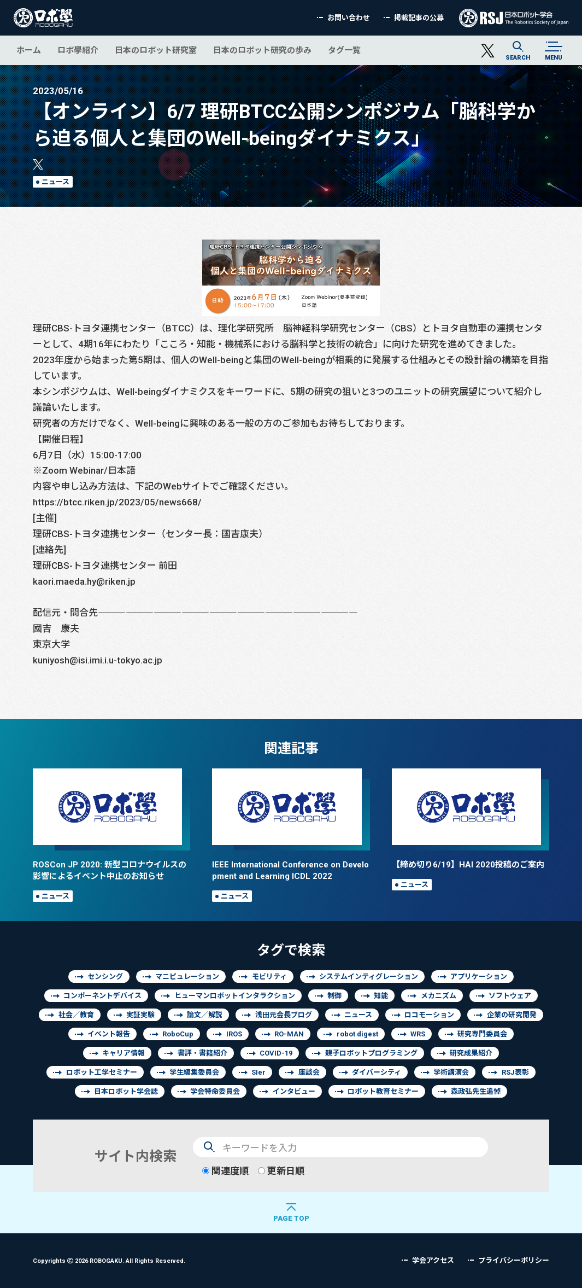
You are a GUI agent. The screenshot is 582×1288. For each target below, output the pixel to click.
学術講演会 (451, 1072)
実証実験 (140, 1014)
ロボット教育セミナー (383, 1091)
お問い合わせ (348, 17)
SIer (258, 1072)
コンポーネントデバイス (102, 995)
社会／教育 (76, 1014)
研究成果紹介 (471, 1053)
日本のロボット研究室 (156, 50)
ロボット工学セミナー (101, 1072)
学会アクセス (433, 1260)
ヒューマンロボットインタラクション (234, 995)
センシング (105, 976)
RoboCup (177, 1034)
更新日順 (281, 1170)
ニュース (55, 181)
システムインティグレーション (368, 976)
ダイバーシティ (376, 1072)
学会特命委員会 (215, 1091)
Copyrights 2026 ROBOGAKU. (109, 1260)
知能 (381, 995)
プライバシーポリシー (513, 1260)
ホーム (28, 50)
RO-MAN (289, 1034)
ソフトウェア (510, 995)
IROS (234, 1034)
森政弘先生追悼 (476, 1091)
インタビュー (294, 1091)
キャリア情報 (123, 1053)
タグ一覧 (344, 50)
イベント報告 (108, 1034)
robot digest (357, 1034)
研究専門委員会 (482, 1034)
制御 (334, 995)
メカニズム (438, 995)
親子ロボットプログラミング (371, 1053)
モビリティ (269, 976)
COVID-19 (276, 1053)
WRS (417, 1034)
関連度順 (225, 1170)
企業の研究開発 (512, 1014)
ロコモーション (429, 1014)
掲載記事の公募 (419, 17)
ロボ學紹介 (77, 50)
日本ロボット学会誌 (126, 1091)
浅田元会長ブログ (283, 1014)
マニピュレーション (187, 976)
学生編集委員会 (194, 1072)
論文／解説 (204, 1014)
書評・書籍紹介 (202, 1053)
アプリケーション (478, 976)
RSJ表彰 (515, 1072)
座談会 (309, 1072)
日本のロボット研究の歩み (262, 50)
